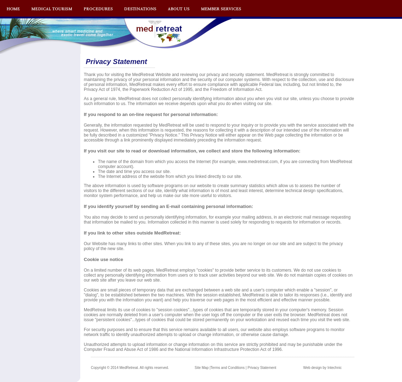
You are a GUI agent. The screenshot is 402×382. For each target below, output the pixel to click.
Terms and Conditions (227, 368)
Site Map (202, 368)
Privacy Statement (261, 368)
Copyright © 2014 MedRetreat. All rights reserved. (130, 368)
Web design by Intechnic (322, 368)
